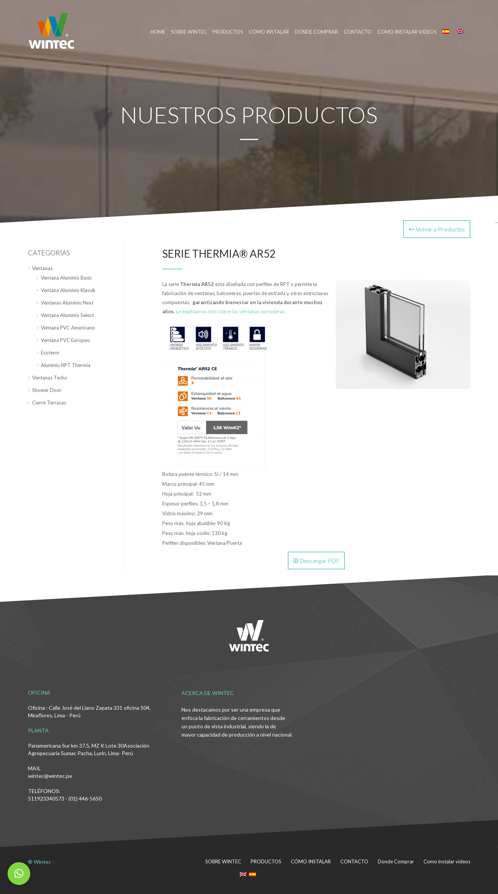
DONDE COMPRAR (316, 32)
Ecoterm (50, 353)
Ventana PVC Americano (68, 328)
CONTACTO (358, 32)
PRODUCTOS (228, 32)
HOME (157, 32)
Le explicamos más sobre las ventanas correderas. (231, 311)
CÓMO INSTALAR (269, 32)
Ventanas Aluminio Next (67, 303)
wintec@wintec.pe (50, 776)
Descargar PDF (316, 560)
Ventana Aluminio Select (67, 315)
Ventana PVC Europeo (65, 340)
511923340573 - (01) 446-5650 (65, 798)
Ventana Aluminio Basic (66, 278)
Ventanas (42, 268)
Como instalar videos (407, 32)
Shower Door (47, 390)
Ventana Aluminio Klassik (68, 290)
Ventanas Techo (49, 378)
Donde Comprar (396, 861)
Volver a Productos (436, 229)
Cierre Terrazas (49, 403)
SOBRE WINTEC (189, 32)
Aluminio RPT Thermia (65, 365)
